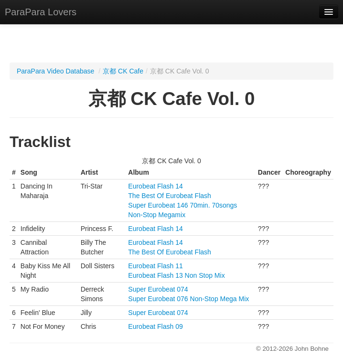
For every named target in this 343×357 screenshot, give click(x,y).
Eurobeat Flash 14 (155, 186)
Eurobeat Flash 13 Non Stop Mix (176, 275)
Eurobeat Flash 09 (155, 326)
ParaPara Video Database (55, 71)
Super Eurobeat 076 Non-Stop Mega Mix (188, 299)
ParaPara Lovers (40, 12)
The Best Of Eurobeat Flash (169, 196)
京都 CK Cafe (123, 71)
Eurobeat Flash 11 (155, 266)
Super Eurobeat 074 (158, 289)
